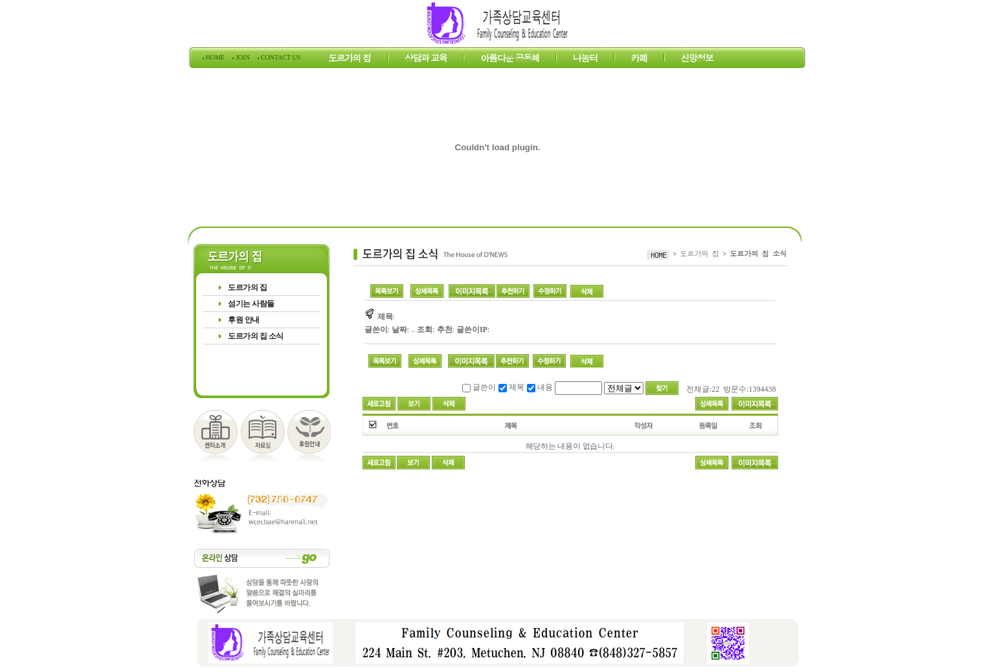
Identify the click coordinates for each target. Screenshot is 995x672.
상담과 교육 (426, 59)
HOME (215, 57)
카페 (639, 59)
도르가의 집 (349, 59)
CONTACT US (279, 57)
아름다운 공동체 (509, 59)
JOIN (242, 57)
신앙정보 (697, 59)
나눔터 (585, 59)
